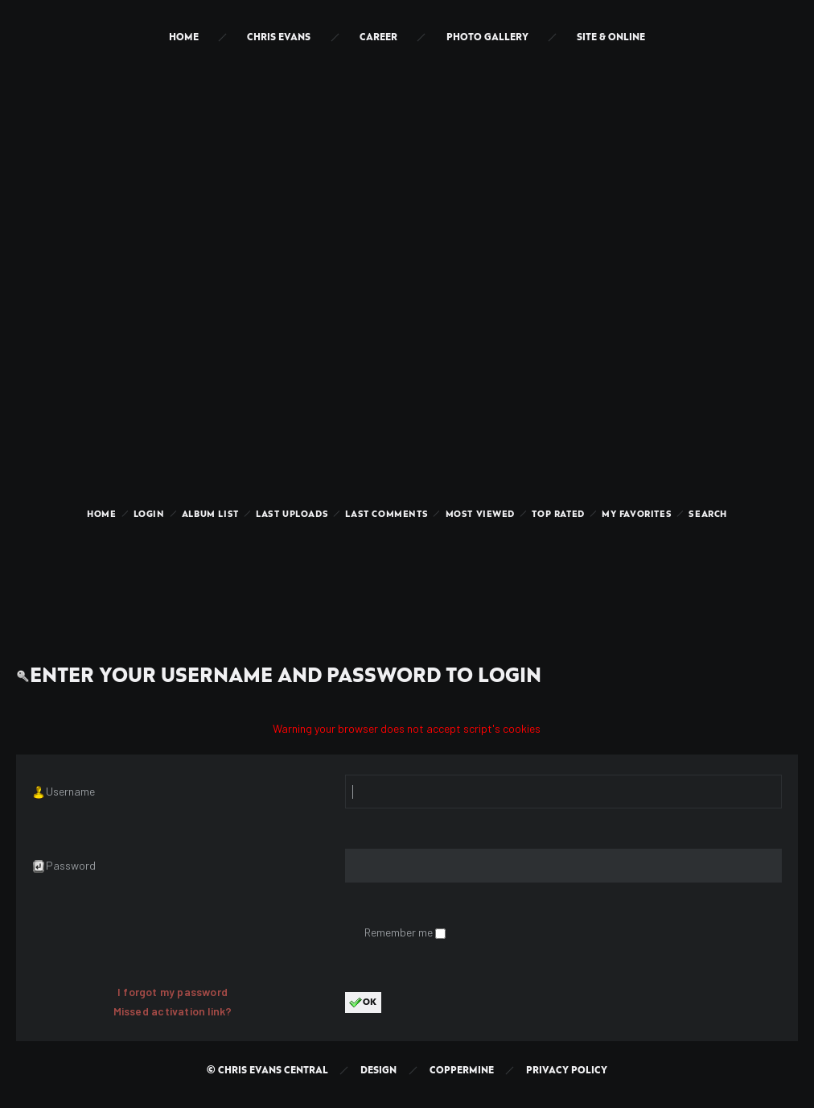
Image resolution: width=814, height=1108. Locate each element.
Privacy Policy (566, 1070)
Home (184, 37)
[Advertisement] (407, 575)
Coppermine (462, 1070)
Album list (210, 514)
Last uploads (292, 514)
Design (378, 1070)
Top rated (558, 514)
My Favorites (637, 514)
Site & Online (611, 37)
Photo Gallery (487, 37)
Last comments (386, 514)
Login (149, 514)
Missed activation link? (172, 1011)
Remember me (399, 932)
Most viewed (481, 514)
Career (378, 37)
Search (708, 514)
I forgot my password (172, 991)
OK (363, 1002)
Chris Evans (278, 37)
